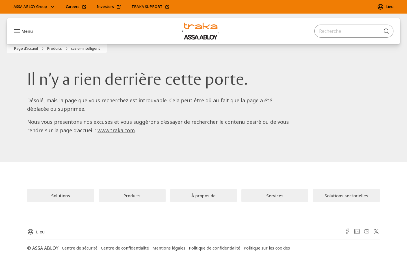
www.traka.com (116, 130)
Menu (27, 31)
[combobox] (353, 31)
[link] (76, 7)
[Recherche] (386, 31)
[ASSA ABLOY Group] (35, 6)
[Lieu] (385, 7)
